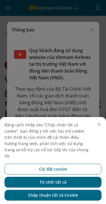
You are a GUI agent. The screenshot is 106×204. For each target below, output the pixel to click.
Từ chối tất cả (53, 189)
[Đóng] (99, 132)
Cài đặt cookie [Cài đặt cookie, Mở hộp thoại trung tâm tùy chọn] (53, 176)
